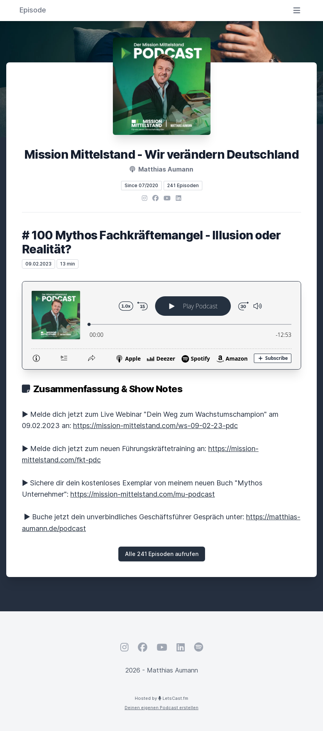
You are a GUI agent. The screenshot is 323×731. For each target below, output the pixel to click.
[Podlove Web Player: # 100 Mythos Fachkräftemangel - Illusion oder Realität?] (161, 325)
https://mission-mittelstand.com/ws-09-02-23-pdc (155, 425)
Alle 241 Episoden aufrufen (161, 553)
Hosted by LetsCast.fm (161, 698)
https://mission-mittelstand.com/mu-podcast (142, 494)
